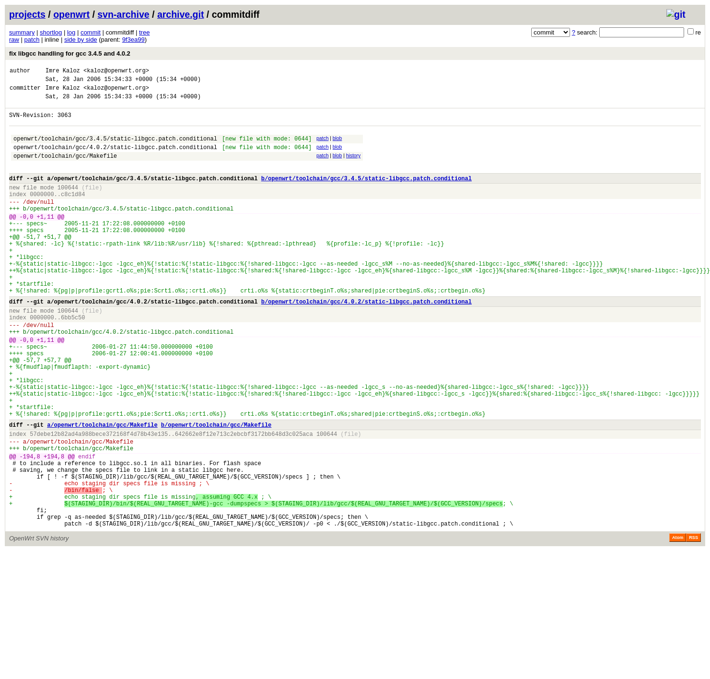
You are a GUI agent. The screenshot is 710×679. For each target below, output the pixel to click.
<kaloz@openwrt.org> (116, 72)
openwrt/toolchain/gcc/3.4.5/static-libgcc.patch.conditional (115, 148)
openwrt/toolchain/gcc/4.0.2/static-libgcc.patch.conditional (115, 158)
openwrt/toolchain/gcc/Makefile (65, 168)
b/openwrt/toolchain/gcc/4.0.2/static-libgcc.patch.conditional (366, 342)
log (71, 32)
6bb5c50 (73, 360)
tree (144, 32)
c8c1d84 (73, 213)
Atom (677, 622)
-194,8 (30, 527)
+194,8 (54, 527)
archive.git (180, 14)
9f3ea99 (133, 39)
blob (337, 147)
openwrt (71, 14)
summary (22, 32)
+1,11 (45, 239)
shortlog (51, 32)
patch (32, 39)
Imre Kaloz (63, 72)
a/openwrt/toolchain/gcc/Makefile (102, 489)
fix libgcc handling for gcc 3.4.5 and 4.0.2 (69, 53)
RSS (693, 622)
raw (14, 39)
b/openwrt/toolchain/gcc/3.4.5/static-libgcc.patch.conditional (366, 194)
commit (91, 32)
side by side (80, 39)
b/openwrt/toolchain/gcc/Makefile (216, 489)
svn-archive (123, 14)
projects (27, 14)
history (353, 167)
